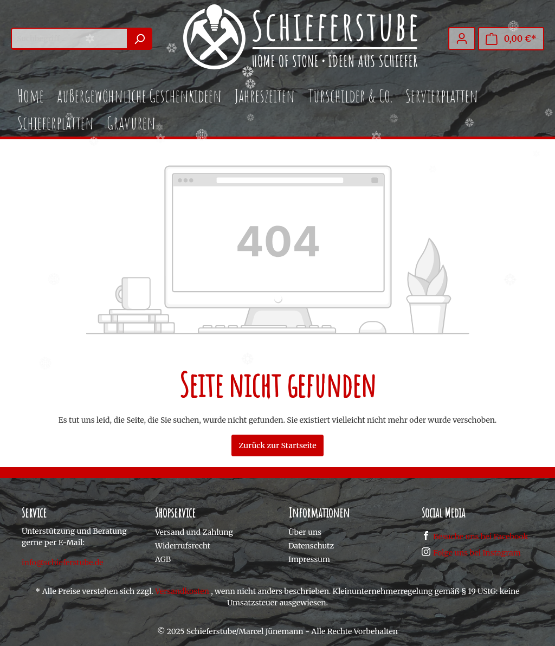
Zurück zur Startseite (277, 445)
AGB (163, 559)
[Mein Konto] (461, 38)
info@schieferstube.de (63, 562)
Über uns (304, 532)
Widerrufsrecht (182, 546)
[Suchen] (139, 39)
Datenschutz (311, 546)
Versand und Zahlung (194, 532)
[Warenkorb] (511, 38)
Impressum (309, 559)
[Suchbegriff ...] (69, 39)
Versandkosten (182, 591)
